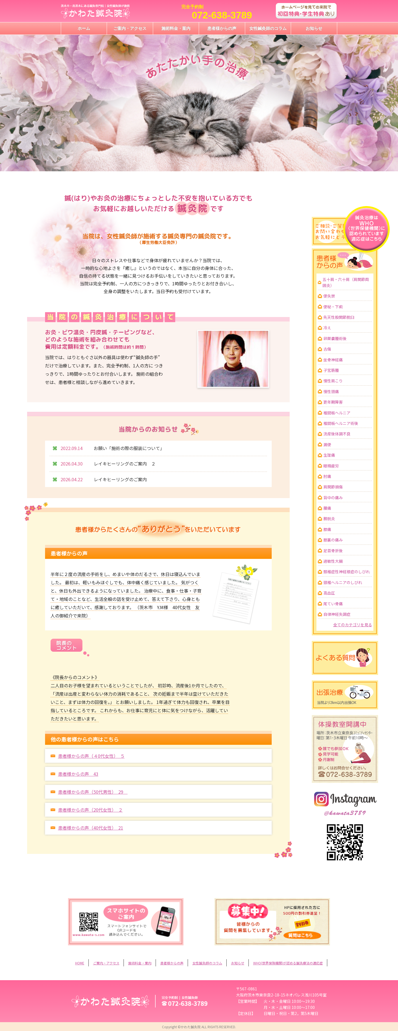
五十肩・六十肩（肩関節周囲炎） (346, 282)
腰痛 (327, 508)
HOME (79, 963)
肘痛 (327, 476)
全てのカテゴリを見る (352, 624)
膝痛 (327, 529)
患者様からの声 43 (78, 773)
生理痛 (329, 455)
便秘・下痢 (333, 306)
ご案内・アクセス (129, 28)
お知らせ (314, 28)
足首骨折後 (333, 550)
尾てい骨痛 (333, 603)
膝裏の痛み (333, 540)
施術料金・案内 (175, 28)
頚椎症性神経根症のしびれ (346, 571)
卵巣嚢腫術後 (335, 338)
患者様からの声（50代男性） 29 (93, 791)
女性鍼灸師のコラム (268, 28)
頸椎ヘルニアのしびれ (342, 582)
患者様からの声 (221, 28)
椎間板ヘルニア (336, 412)
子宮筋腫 (331, 370)
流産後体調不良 (336, 433)
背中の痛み (333, 497)
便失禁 (329, 296)
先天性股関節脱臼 (338, 317)
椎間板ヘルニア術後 (340, 423)
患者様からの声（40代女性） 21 (90, 827)
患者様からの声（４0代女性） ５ (91, 756)
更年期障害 (333, 402)
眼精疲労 (331, 466)
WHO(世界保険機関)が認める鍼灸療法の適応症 (288, 963)
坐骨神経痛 (333, 359)
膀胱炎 (329, 518)
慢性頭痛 (331, 391)
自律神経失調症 (336, 614)
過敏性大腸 (333, 561)
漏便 (327, 444)
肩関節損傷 (333, 487)
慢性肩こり (333, 380)
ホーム (84, 28)
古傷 (327, 349)
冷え (327, 327)
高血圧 (329, 593)
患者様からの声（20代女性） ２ (90, 809)
